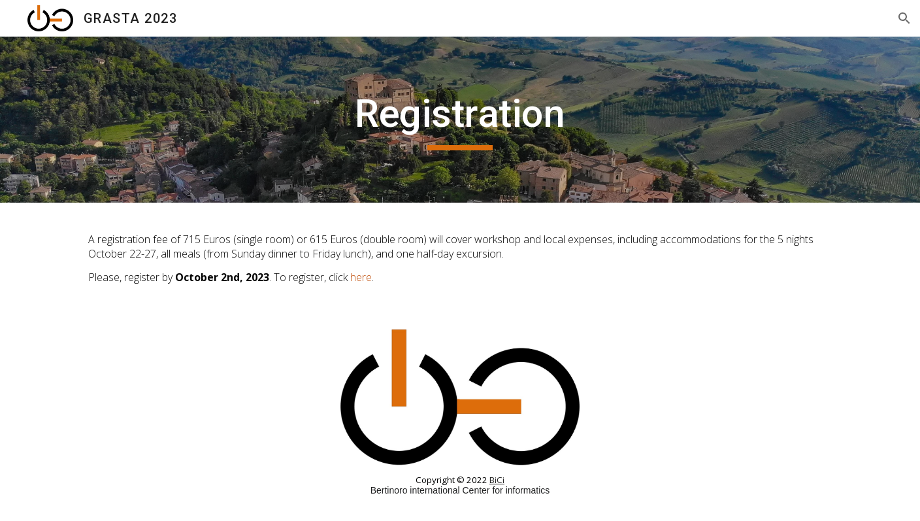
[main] (460, 120)
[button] (904, 18)
